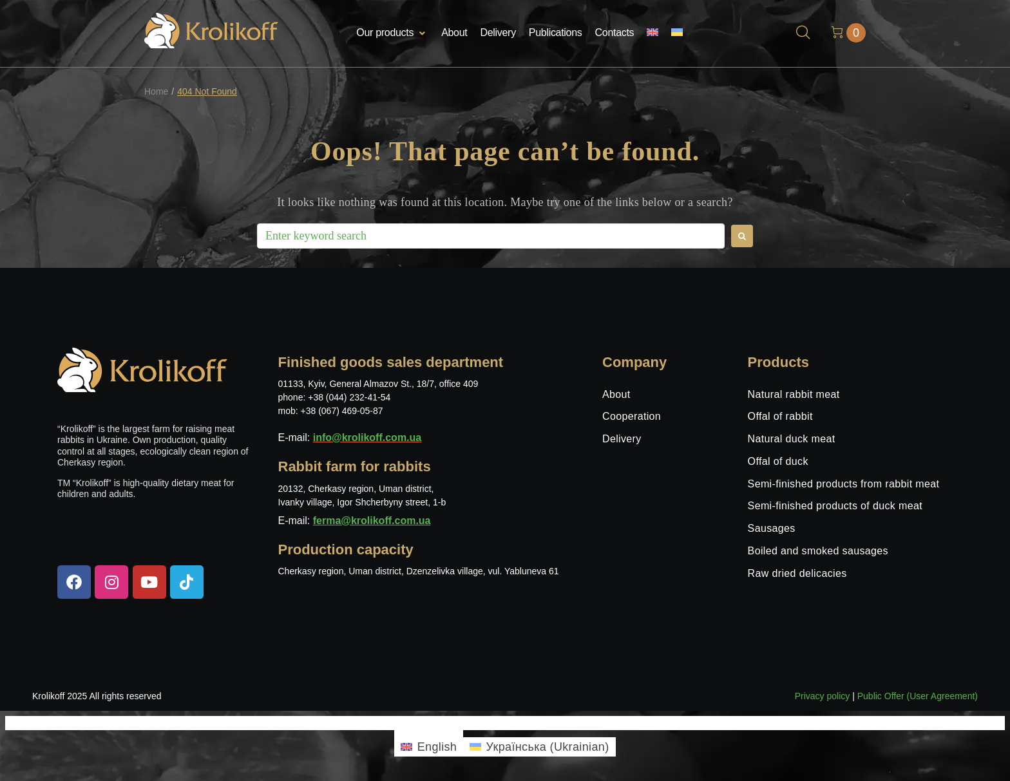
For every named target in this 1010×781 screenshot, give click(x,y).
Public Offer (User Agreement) (917, 696)
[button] (392, 33)
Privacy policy (822, 696)
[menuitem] (652, 33)
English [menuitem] (437, 746)
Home (156, 92)
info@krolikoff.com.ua (367, 437)
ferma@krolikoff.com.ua (372, 520)
